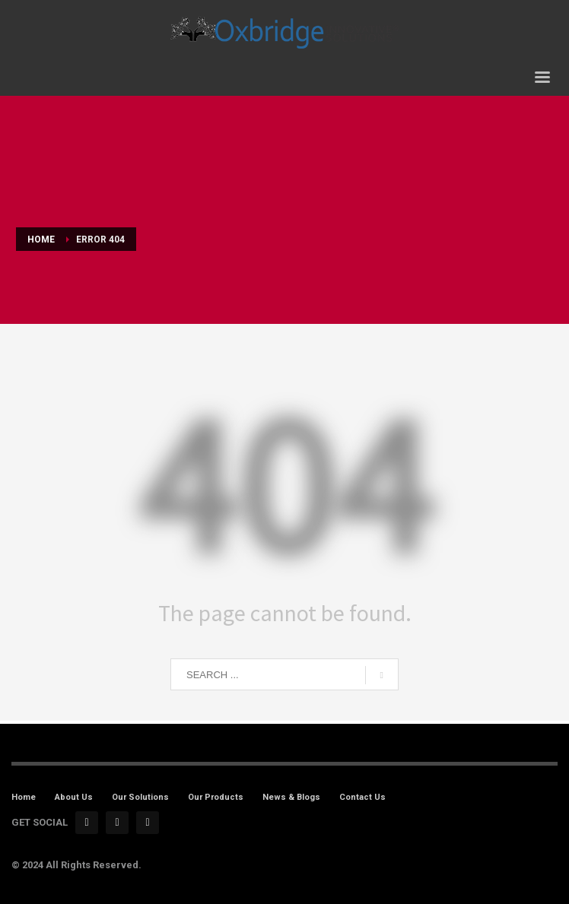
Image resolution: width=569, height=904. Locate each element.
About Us (74, 797)
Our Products (215, 797)
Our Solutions (140, 797)
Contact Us (362, 797)
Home (23, 797)
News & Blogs (291, 797)
